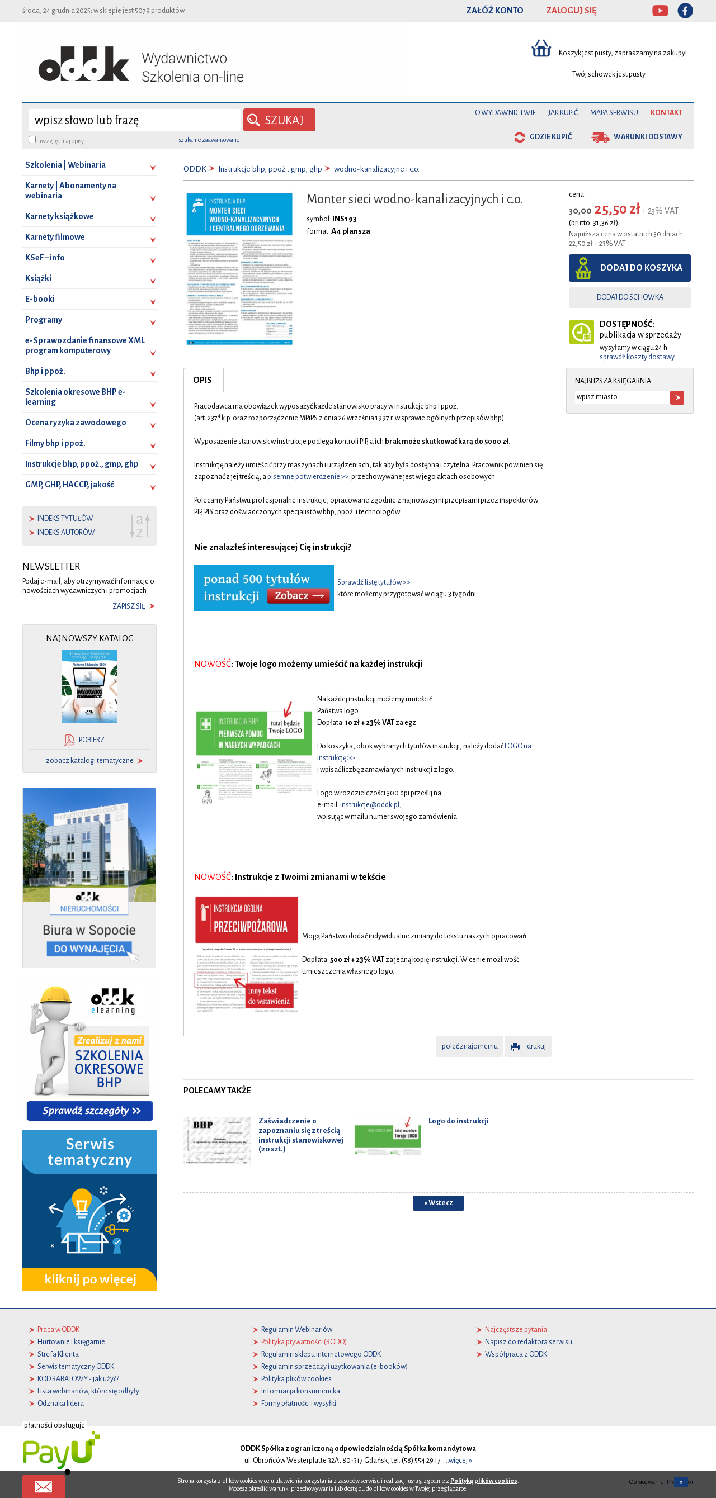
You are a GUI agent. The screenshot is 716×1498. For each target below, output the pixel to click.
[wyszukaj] (135, 120)
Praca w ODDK (58, 1330)
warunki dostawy (648, 137)
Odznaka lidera (60, 1403)
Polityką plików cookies (483, 1480)
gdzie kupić (551, 137)
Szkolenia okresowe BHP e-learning (75, 396)
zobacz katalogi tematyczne (90, 761)
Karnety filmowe (55, 237)
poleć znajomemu (470, 1046)
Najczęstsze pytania (516, 1330)
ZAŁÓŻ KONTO (495, 10)
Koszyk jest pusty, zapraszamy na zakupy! (623, 53)
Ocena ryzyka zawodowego (75, 422)
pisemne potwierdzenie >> (308, 477)
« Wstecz (438, 1203)
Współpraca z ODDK (516, 1354)
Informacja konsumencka (300, 1391)
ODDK (194, 169)
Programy (43, 319)
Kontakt (666, 113)
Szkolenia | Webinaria (65, 164)
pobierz (92, 740)
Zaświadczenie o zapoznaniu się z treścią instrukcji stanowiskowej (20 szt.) (300, 1135)
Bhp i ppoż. (45, 371)
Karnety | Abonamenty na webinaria (70, 190)
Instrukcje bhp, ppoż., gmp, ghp (82, 463)
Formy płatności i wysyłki (298, 1403)
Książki (38, 278)
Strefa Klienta (58, 1354)
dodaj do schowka (630, 297)
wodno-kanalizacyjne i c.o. (377, 169)
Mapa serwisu (614, 113)
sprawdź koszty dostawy (637, 357)
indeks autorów (66, 533)
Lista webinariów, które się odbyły (88, 1391)
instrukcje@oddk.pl (369, 805)
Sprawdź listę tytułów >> (374, 582)
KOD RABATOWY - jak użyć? (78, 1379)
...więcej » (458, 1460)
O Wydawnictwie (505, 113)
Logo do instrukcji (458, 1121)
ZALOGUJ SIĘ (571, 10)
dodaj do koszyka (641, 267)
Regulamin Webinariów (296, 1330)
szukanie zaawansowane (209, 139)
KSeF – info (45, 257)
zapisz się (128, 606)
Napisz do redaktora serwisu (528, 1342)
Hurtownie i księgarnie (71, 1342)
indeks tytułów (65, 519)
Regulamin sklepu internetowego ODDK (321, 1354)
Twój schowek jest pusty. (609, 74)
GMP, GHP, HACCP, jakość (69, 484)
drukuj (536, 1046)
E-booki (40, 299)
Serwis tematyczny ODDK (75, 1367)
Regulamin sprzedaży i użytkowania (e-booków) (334, 1367)
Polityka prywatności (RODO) (304, 1342)
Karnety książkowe (59, 216)
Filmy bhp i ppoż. (55, 443)
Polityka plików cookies (296, 1379)
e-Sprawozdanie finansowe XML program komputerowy (85, 345)
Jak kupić (563, 113)
